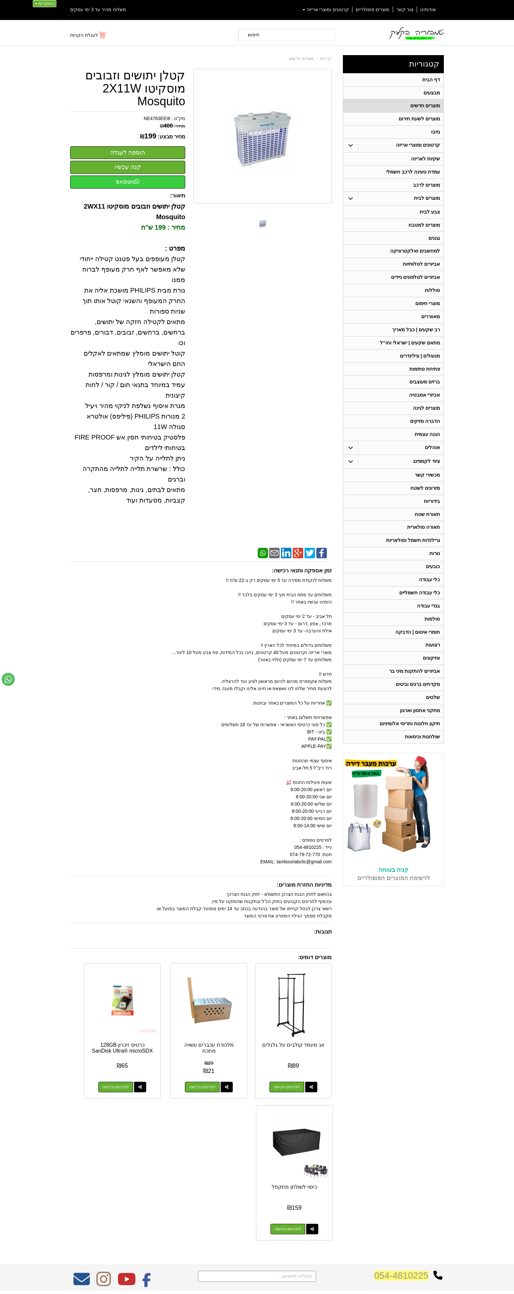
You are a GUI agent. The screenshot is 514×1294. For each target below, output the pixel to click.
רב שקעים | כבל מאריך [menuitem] (416, 336)
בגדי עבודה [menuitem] (428, 619)
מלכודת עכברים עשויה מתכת (234, 1029)
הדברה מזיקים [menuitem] (425, 430)
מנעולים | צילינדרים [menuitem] (420, 363)
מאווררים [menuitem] (430, 322)
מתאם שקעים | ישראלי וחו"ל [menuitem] (410, 349)
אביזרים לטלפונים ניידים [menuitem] (415, 282)
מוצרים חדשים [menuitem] (425, 107)
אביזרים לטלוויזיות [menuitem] (421, 269)
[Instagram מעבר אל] (103, 1122)
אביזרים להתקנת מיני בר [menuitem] (414, 686)
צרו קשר (341, 1142)
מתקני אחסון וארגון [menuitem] (420, 726)
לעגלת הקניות (84, 35)
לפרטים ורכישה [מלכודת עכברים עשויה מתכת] (228, 1068)
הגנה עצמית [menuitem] (427, 443)
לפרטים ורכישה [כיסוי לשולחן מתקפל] (92, 1068)
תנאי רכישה (340, 1179)
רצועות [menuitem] (432, 659)
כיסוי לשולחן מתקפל (99, 1029)
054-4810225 (401, 1115)
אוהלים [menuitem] (432, 457)
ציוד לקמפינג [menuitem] (426, 471)
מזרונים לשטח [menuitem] (425, 498)
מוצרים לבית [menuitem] (427, 201)
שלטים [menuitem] (433, 713)
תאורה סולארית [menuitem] (423, 538)
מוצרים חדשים (301, 58)
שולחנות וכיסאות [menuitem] (422, 753)
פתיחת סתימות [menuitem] (424, 376)
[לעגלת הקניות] (88, 35)
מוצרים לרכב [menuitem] (426, 188)
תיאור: (178, 196)
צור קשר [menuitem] (404, 9)
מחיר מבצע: (171, 136)
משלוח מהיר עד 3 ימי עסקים (98, 9)
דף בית (326, 58)
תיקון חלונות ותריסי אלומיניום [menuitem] (410, 740)
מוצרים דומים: (315, 957)
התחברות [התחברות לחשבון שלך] (44, 3)
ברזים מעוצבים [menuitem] (424, 390)
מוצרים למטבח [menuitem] (424, 228)
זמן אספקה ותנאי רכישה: (302, 570)
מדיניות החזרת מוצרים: (304, 885)
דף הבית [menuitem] (431, 80)
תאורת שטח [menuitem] (427, 525)
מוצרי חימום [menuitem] (427, 309)
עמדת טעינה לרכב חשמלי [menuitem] (413, 174)
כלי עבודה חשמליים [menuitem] (419, 605)
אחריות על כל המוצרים (139, 1143)
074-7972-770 (324, 1170)
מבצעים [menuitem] (432, 93)
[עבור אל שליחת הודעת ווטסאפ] (8, 679)
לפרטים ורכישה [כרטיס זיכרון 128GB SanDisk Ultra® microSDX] (160, 1068)
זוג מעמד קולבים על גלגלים (303, 1029)
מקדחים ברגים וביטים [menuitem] (418, 700)
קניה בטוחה (393, 887)
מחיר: (172, 126)
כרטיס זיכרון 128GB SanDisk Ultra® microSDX (167, 1031)
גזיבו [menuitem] (435, 133)
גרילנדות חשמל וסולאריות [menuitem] (413, 552)
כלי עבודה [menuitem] (429, 592)
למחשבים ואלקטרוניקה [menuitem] (415, 255)
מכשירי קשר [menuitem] (427, 484)
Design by (139, 1168)
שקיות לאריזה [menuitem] (425, 161)
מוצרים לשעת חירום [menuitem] (419, 120)
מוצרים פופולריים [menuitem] (372, 9)
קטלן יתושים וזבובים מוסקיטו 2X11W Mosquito (135, 88)
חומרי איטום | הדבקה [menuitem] (417, 646)
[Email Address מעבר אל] (81, 1122)
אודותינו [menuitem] (428, 9)
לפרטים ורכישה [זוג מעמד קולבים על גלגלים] (296, 1068)
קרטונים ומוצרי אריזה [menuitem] (326, 9)
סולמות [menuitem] (432, 632)
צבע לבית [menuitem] (430, 215)
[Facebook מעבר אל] (146, 1122)
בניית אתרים (228, 1283)
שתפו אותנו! (340, 1196)
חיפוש (253, 34)
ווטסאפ (128, 181)
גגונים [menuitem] (434, 242)
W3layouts (151, 1168)
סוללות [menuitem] (432, 295)
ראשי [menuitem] (439, 1152)
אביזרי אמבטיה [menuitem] (424, 403)
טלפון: (344, 1170)
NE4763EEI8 (157, 118)
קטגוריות (424, 63)
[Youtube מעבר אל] (126, 1122)
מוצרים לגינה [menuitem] (426, 417)
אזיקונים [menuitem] (431, 673)
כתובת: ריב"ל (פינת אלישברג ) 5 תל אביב (310, 1160)
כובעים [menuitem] (433, 579)
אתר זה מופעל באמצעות (257, 1283)
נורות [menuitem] (434, 565)
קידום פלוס (246, 1283)
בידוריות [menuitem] (432, 511)
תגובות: (323, 932)
